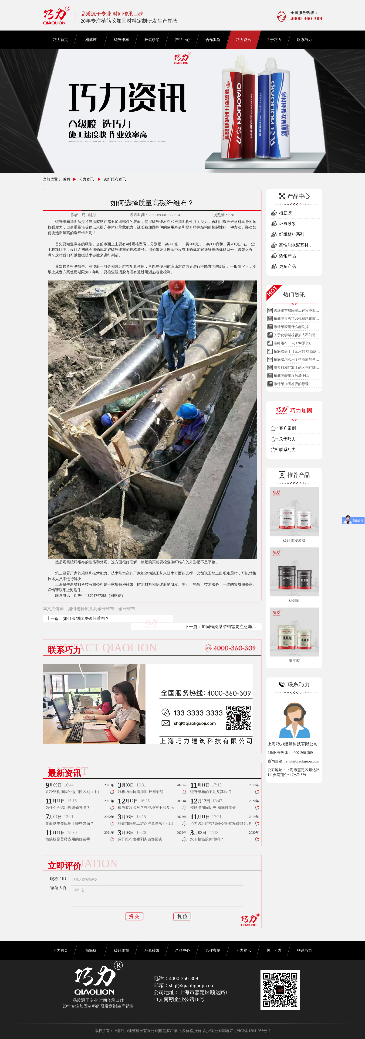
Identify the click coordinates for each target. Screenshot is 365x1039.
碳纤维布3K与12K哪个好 (293, 343)
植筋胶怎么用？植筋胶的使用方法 (296, 361)
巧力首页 (60, 40)
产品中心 (182, 40)
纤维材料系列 (291, 234)
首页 (66, 179)
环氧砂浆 (152, 40)
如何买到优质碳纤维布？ (86, 618)
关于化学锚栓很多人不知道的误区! (296, 336)
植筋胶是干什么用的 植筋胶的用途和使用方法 (297, 352)
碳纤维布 (121, 40)
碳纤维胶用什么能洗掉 (291, 327)
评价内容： (60, 888)
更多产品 (287, 266)
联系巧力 (304, 40)
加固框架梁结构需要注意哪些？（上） (227, 627)
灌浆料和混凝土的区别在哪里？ (295, 369)
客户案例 (287, 428)
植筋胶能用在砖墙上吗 (291, 376)
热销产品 (287, 255)
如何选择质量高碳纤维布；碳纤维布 (101, 608)
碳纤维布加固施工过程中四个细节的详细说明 (296, 312)
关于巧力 (274, 40)
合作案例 (213, 40)
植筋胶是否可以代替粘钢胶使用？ (296, 320)
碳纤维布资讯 (115, 179)
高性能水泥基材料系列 (296, 246)
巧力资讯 (243, 40)
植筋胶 (91, 40)
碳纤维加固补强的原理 (291, 384)
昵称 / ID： (60, 878)
